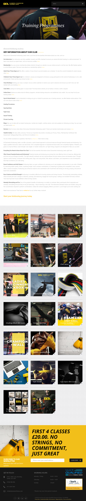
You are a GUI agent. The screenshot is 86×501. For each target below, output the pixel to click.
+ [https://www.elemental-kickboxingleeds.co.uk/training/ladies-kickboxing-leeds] (27, 295)
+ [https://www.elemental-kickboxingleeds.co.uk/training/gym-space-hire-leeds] (81, 383)
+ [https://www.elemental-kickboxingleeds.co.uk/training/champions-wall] (27, 354)
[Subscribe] (75, 460)
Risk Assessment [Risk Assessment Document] (52, 499)
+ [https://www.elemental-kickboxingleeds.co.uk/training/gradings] (81, 295)
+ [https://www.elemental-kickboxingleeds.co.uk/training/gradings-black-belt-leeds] (27, 325)
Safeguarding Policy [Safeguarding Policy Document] (59, 499)
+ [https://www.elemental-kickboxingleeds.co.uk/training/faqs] (54, 413)
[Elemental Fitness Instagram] (18, 498)
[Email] (47, 460)
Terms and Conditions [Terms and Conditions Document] (67, 499)
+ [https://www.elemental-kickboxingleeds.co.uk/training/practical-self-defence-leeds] (54, 295)
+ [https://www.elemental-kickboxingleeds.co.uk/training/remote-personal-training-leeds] (81, 354)
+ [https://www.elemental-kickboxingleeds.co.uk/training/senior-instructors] (81, 237)
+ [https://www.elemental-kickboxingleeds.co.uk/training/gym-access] (54, 383)
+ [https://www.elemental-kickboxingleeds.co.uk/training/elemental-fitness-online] (27, 383)
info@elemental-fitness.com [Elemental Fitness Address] (15, 491)
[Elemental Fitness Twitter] (25, 498)
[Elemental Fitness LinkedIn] (22, 498)
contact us (35, 138)
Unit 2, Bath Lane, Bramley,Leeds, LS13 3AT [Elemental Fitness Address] (14, 477)
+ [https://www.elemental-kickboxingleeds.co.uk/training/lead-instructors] (54, 237)
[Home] (13, 3)
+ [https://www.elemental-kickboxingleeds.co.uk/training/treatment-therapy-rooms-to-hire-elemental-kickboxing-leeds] (27, 413)
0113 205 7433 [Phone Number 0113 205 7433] (11, 486)
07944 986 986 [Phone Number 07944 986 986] (11, 482)
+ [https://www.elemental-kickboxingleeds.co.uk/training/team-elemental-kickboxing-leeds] (81, 325)
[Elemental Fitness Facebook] (15, 498)
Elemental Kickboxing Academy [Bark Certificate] (74, 488)
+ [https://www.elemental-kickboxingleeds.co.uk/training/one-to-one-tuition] (54, 354)
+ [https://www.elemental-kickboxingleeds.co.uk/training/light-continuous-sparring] (54, 325)
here (38, 61)
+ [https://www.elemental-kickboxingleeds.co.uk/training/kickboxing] (27, 237)
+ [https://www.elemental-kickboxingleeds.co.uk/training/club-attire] (81, 266)
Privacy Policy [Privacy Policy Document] (37, 499)
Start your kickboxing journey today (18, 196)
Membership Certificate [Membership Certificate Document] (44, 499)
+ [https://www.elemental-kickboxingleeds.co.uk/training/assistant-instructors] (27, 266)
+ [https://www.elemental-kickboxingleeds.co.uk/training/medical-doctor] (54, 266)
